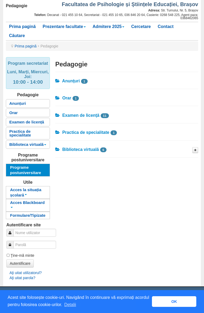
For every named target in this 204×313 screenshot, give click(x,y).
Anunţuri (67, 81)
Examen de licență (26, 122)
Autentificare (20, 263)
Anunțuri (17, 103)
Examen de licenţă (77, 115)
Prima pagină (22, 26)
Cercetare (141, 26)
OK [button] (174, 301)
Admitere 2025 (108, 26)
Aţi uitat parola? (22, 278)
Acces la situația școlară (25, 192)
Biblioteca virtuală (27, 144)
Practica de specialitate (20, 133)
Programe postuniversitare (25, 170)
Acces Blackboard (27, 204)
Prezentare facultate (64, 26)
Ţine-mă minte (22, 255)
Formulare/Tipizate (27, 215)
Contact (166, 26)
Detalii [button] (70, 304)
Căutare (17, 35)
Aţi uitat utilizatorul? (26, 273)
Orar (13, 112)
